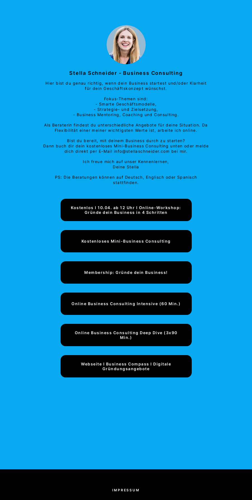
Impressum (126, 490)
